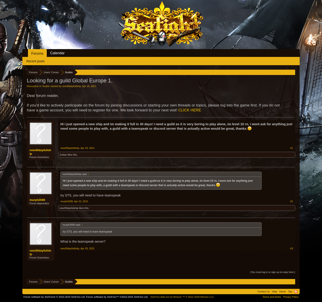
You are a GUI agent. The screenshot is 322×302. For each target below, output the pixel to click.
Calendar (57, 53)
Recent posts (35, 61)
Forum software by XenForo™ (117, 297)
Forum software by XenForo (54, 297)
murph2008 (37, 200)
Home (282, 291)
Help (274, 291)
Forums (37, 53)
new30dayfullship (71, 86)
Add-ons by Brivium (182, 297)
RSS (295, 291)
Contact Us (264, 291)
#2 (291, 201)
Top (290, 291)
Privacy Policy (291, 297)
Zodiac (63, 154)
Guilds (45, 86)
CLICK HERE (189, 110)
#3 (291, 248)
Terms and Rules (272, 297)
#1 (291, 148)
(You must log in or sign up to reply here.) (272, 272)
